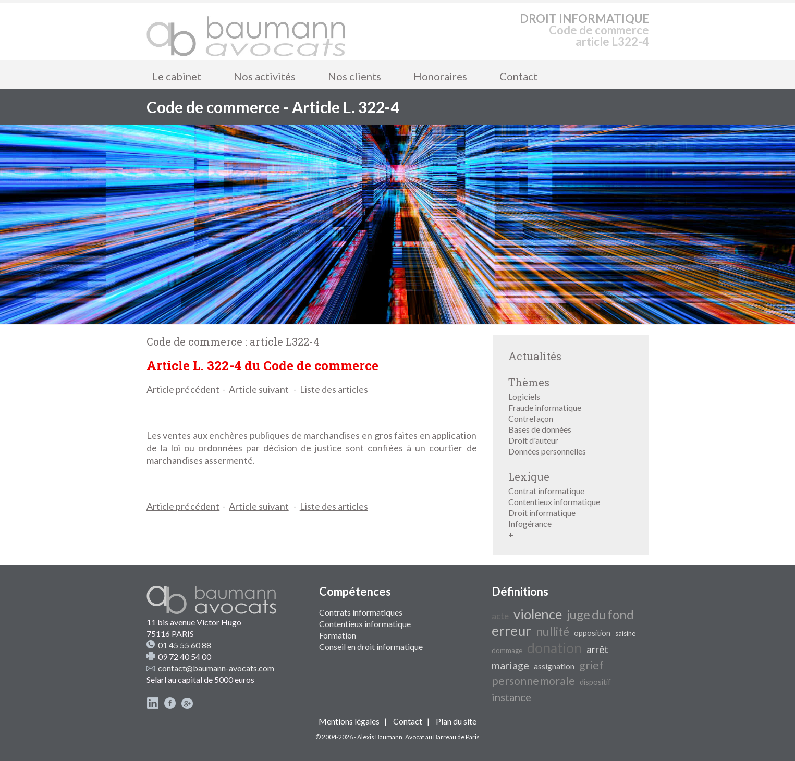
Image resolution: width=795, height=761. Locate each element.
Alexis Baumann (379, 737)
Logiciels (524, 396)
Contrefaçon (530, 418)
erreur (511, 630)
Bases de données (539, 429)
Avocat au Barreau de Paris (442, 737)
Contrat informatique (546, 491)
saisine (625, 633)
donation (554, 648)
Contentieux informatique (554, 502)
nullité (552, 631)
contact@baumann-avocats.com (216, 668)
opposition (592, 633)
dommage (507, 650)
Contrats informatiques (360, 612)
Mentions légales (349, 721)
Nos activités (265, 76)
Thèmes (528, 382)
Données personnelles (547, 451)
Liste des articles (334, 389)
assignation (554, 666)
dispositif (595, 682)
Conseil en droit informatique (371, 647)
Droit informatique (542, 513)
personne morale (533, 681)
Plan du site (456, 721)
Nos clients (354, 76)
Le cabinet (176, 76)
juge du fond (600, 614)
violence (537, 614)
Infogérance (530, 524)
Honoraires (440, 76)
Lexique (528, 476)
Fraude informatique (544, 407)
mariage (510, 665)
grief (591, 665)
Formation (337, 635)
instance (511, 697)
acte (500, 615)
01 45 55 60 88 (184, 645)
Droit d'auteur (533, 440)
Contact (518, 76)
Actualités (534, 356)
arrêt (597, 649)
